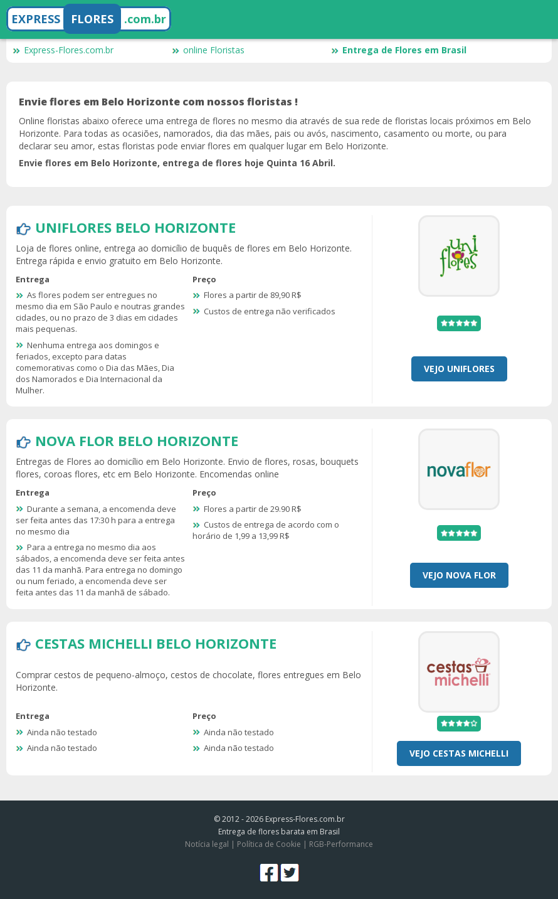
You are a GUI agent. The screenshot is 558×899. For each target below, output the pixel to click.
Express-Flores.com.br (63, 50)
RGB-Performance (341, 844)
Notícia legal (207, 844)
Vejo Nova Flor (459, 575)
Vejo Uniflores (459, 369)
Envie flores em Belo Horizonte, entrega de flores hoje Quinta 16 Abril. (177, 163)
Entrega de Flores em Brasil (398, 50)
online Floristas (208, 50)
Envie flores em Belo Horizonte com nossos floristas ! (158, 102)
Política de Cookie (269, 844)
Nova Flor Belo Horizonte (136, 440)
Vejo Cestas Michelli (458, 753)
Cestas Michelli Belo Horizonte (155, 643)
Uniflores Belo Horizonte (135, 227)
